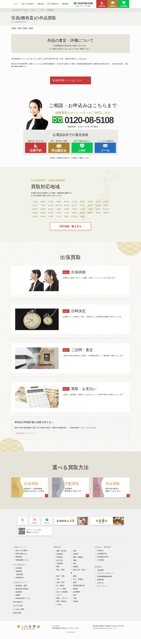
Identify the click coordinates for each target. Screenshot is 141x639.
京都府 (74, 209)
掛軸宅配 (19, 575)
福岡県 (106, 213)
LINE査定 (123, 6)
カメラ (58, 595)
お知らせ (100, 583)
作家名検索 (17, 613)
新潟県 (66, 205)
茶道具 (75, 554)
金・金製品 (60, 586)
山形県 (74, 202)
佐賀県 (34, 216)
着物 (74, 560)
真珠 (74, 583)
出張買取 (19, 568)
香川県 (82, 213)
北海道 (34, 202)
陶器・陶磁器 (78, 557)
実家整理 (19, 592)
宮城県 (58, 202)
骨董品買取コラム (22, 560)
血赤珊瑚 (76, 592)
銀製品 (75, 567)
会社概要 (100, 570)
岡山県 (50, 213)
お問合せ (113, 6)
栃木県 (98, 202)
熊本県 (50, 216)
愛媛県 (90, 213)
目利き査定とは (21, 554)
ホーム (15, 4)
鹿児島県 (74, 216)
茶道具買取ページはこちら (67, 80)
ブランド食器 (61, 589)
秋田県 (66, 202)
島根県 (42, 213)
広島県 (58, 213)
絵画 (74, 551)
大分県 (58, 216)
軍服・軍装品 (61, 601)
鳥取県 (34, 213)
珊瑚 (74, 576)
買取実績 (65, 4)
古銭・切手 (60, 583)
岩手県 (50, 202)
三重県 (58, 209)
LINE (82, 150)
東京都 (50, 205)
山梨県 (98, 205)
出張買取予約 (102, 554)
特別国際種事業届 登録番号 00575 (105, 629)
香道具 (75, 601)
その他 (58, 605)
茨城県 (90, 202)
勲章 (58, 567)
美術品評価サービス (23, 598)
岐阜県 (34, 209)
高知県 (98, 213)
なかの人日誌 (18, 606)
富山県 (74, 205)
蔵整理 (18, 595)
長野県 (106, 205)
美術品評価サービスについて (26, 433)
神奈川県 (58, 205)
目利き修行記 (18, 602)
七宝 (58, 579)
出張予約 (102, 6)
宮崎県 (66, 216)
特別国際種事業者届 (104, 577)
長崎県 (42, 216)
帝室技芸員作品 (79, 586)
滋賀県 (66, 209)
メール (105, 150)
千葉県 (42, 205)
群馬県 (106, 202)
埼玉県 (34, 205)
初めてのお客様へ (27, 4)
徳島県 (74, 213)
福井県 (90, 205)
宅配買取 (19, 571)
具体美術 (59, 554)
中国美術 (59, 557)
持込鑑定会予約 (103, 557)
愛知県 (50, 209)
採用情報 (100, 580)
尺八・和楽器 (78, 579)
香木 (74, 595)
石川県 (82, 205)
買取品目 (41, 4)
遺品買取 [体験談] (22, 589)
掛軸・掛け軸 (61, 551)
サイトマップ (102, 586)
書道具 (75, 589)
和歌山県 (106, 209)
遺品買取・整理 (21, 586)
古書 (74, 598)
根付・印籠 (60, 576)
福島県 (82, 202)
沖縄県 (82, 216)
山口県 (66, 213)
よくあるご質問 (18, 609)
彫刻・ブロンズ (62, 598)
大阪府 (82, 209)
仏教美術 (59, 564)
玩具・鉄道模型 (62, 592)
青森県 (42, 202)
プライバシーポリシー (105, 573)
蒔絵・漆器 (60, 570)
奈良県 (98, 209)
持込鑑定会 (58, 150)
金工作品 (59, 560)
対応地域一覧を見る (71, 226)
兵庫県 (90, 209)
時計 (74, 564)
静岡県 (42, 209)
